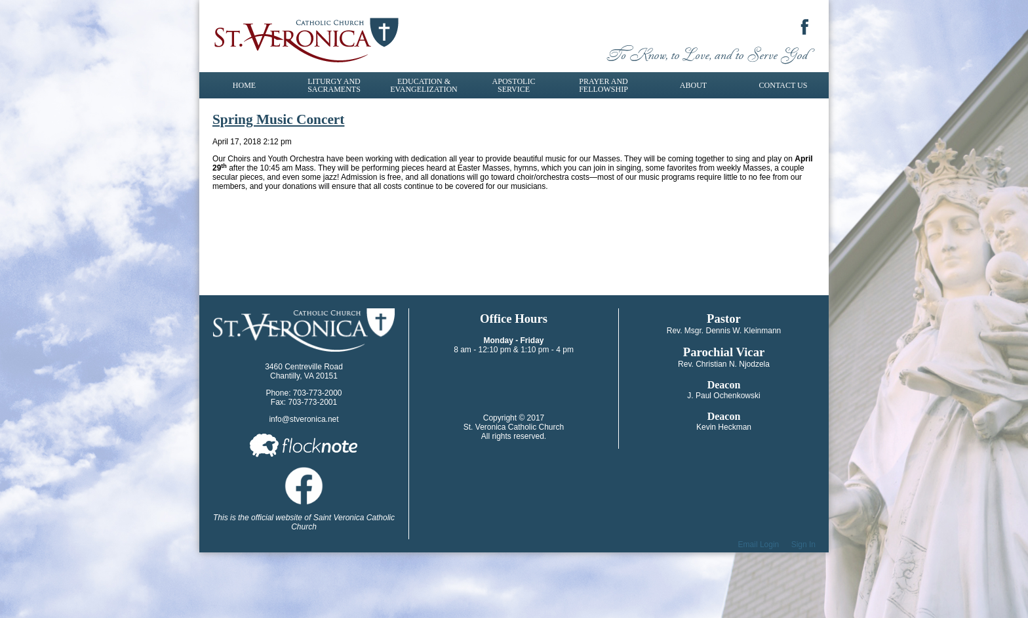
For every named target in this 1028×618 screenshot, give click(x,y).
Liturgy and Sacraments (334, 85)
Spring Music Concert (278, 119)
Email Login (759, 544)
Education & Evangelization (423, 85)
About (693, 85)
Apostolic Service (514, 85)
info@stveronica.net (303, 419)
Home (244, 85)
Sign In (803, 544)
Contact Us (783, 85)
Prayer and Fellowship (603, 85)
